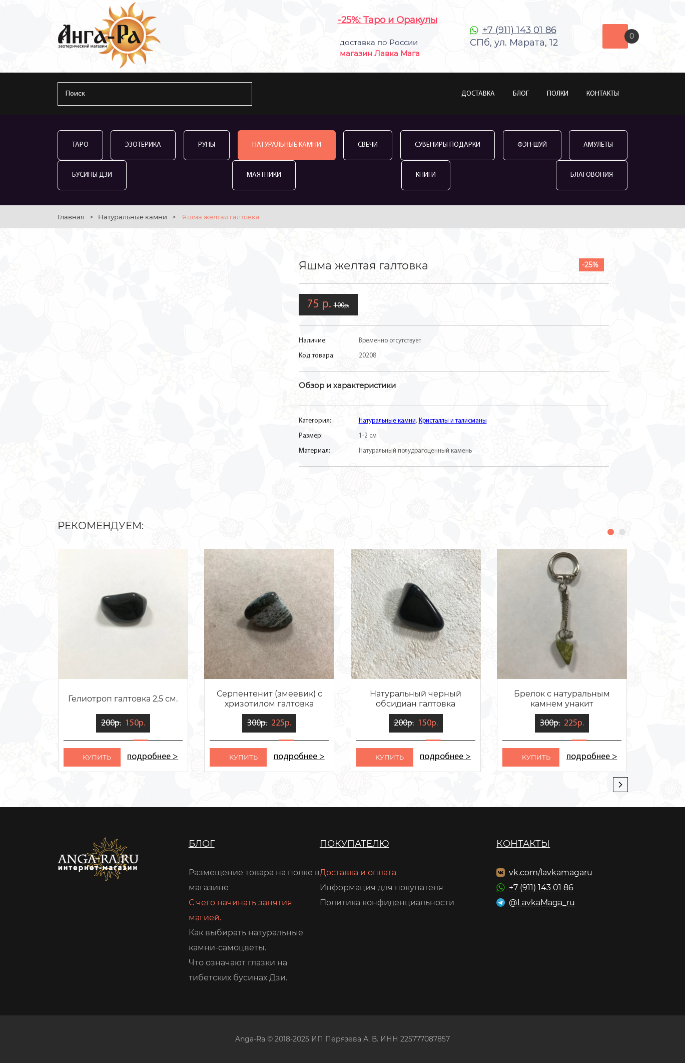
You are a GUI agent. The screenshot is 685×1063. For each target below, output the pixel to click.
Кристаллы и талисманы (453, 421)
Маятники (264, 175)
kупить (97, 757)
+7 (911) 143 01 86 (519, 30)
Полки (557, 94)
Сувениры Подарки (447, 145)
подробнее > (153, 757)
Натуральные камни (286, 145)
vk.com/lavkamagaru (550, 872)
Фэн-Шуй (532, 145)
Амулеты (598, 145)
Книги (426, 175)
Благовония (591, 175)
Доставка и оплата (358, 872)
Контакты (602, 94)
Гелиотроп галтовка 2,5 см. (123, 698)
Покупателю (354, 843)
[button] (610, 532)
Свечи (368, 145)
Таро (80, 145)
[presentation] (620, 784)
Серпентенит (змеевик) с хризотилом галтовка (269, 698)
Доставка (478, 94)
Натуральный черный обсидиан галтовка (415, 698)
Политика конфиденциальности (387, 902)
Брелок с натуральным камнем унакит (562, 698)
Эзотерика (143, 145)
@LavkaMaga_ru (542, 902)
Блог (521, 94)
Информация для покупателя (381, 887)
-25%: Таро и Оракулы (387, 20)
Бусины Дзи (92, 175)
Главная (71, 217)
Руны (206, 145)
